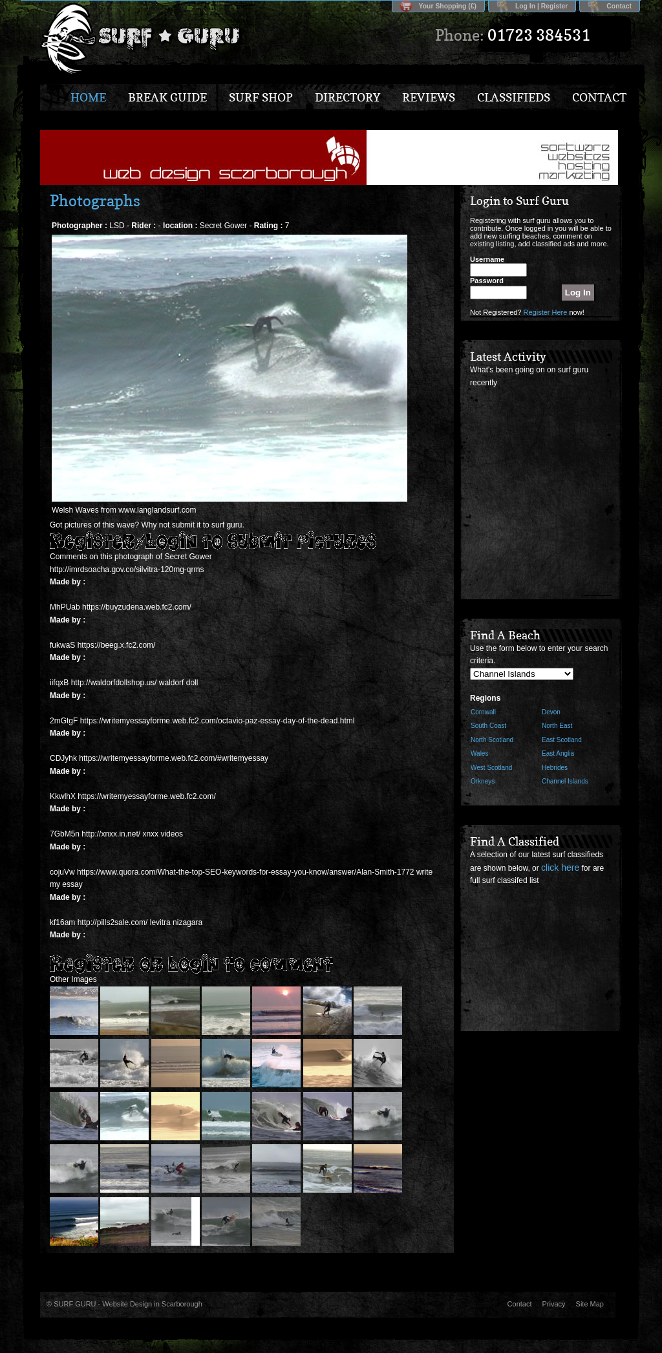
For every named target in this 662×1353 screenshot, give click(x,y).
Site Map (590, 1304)
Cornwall (483, 712)
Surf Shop (261, 97)
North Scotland (492, 739)
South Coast (488, 725)
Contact (619, 6)
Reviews (428, 97)
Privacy (554, 1304)
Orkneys (483, 781)
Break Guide (167, 97)
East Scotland (562, 739)
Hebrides (555, 767)
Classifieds (513, 97)
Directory (347, 97)
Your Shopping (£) (447, 6)
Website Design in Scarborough (152, 1304)
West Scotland (491, 767)
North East (557, 725)
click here (560, 867)
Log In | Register (541, 6)
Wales (479, 753)
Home (88, 97)
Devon (551, 712)
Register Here (546, 312)
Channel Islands (565, 781)
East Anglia (558, 753)
